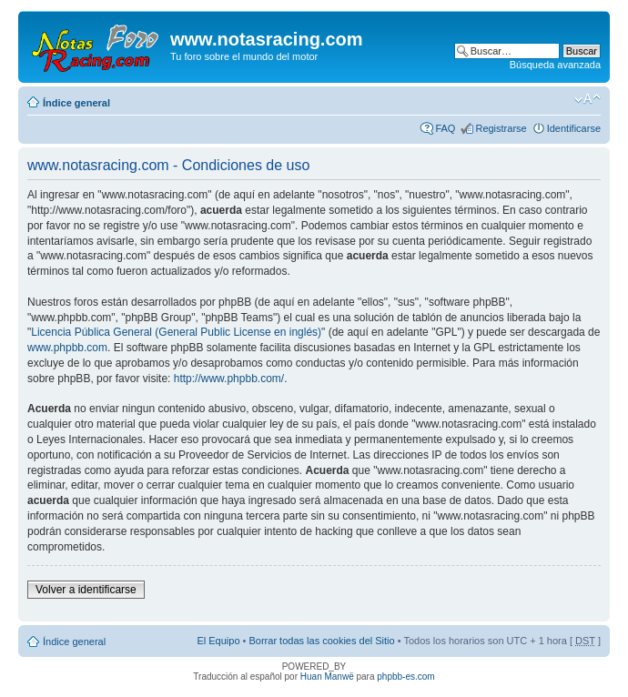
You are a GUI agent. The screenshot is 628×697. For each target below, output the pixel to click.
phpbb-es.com (405, 677)
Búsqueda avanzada (555, 64)
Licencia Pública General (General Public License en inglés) (176, 332)
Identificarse (574, 128)
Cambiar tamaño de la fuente (587, 99)
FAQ (445, 128)
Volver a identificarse (86, 589)
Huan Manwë (327, 677)
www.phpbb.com (67, 347)
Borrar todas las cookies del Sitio (321, 640)
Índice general (76, 102)
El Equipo (218, 640)
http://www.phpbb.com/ (229, 378)
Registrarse (500, 128)
